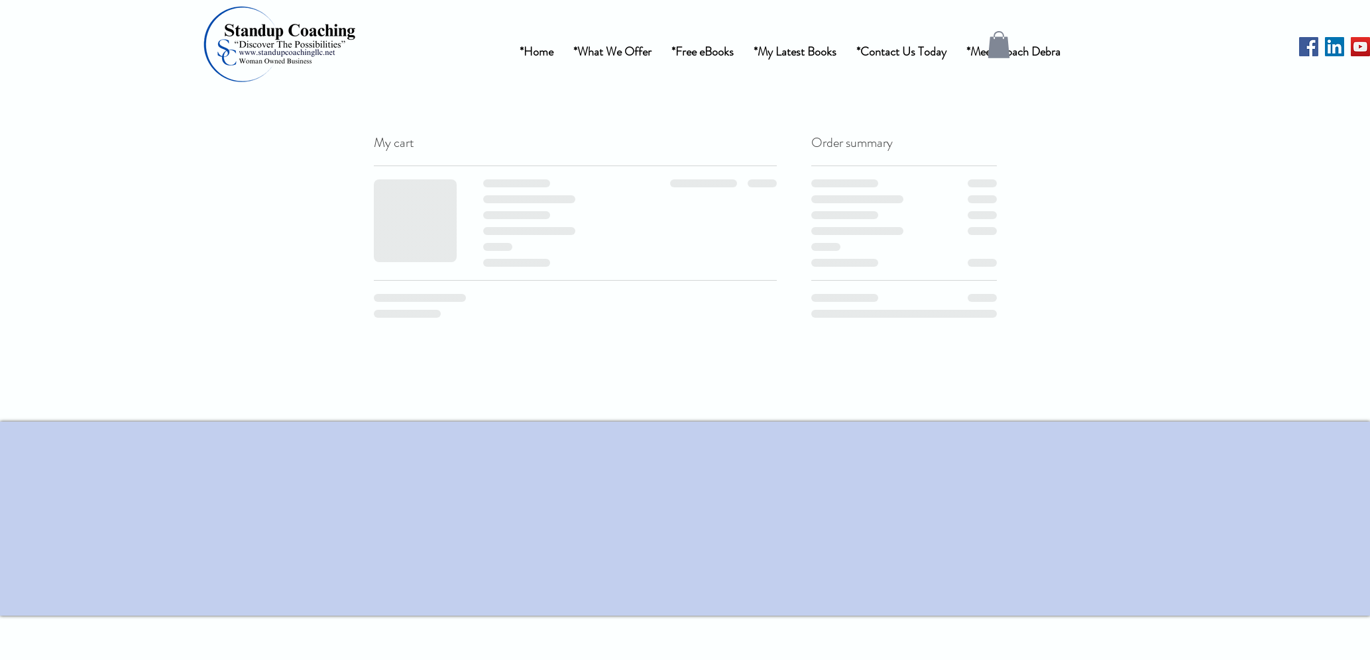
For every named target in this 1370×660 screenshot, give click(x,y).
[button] (612, 51)
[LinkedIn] (1334, 46)
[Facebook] (1308, 46)
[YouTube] (1360, 46)
